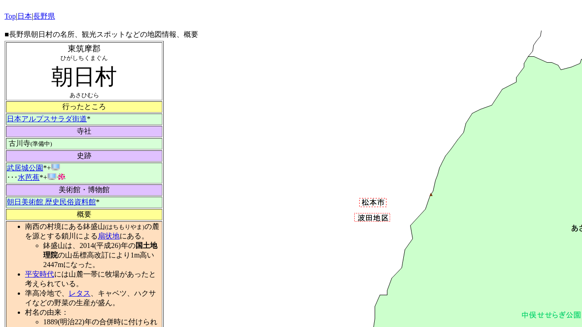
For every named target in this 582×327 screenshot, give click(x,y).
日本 (24, 16)
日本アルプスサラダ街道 (47, 119)
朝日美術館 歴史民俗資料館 (51, 202)
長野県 (44, 16)
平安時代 (39, 274)
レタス (79, 293)
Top (10, 16)
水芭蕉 (29, 177)
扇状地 (109, 236)
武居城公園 (25, 168)
